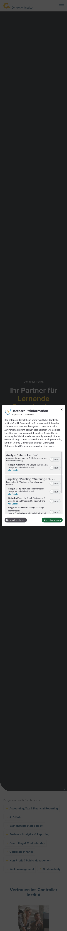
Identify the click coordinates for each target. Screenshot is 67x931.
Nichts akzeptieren (15, 519)
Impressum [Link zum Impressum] (17, 414)
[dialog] (33, 465)
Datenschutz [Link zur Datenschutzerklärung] (29, 414)
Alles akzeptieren (52, 519)
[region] (33, 482)
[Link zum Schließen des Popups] (62, 410)
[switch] (55, 459)
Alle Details (13, 470)
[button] (51, 459)
